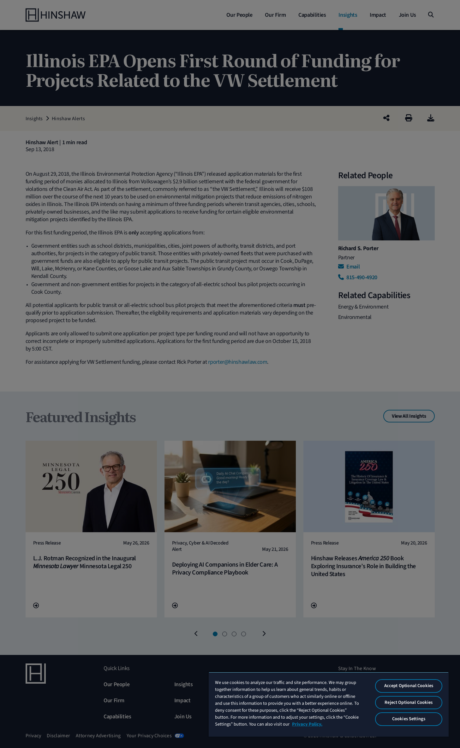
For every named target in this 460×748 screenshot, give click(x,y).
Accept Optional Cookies (408, 685)
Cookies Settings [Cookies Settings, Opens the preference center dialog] (408, 719)
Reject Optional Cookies (409, 702)
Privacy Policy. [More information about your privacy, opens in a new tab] (307, 724)
